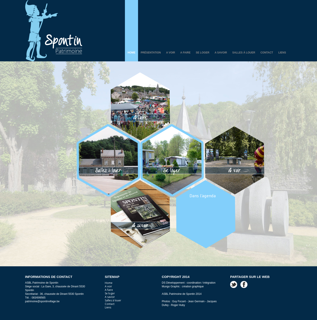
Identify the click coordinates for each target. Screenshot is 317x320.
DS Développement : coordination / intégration (188, 282)
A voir (170, 52)
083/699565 (39, 297)
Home (131, 52)
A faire (185, 52)
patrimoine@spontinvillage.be (42, 301)
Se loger (202, 52)
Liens (282, 52)
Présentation (151, 52)
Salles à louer (243, 52)
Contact (266, 52)
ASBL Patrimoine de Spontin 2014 (182, 293)
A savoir (221, 52)
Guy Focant (179, 301)
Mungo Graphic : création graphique (183, 286)
